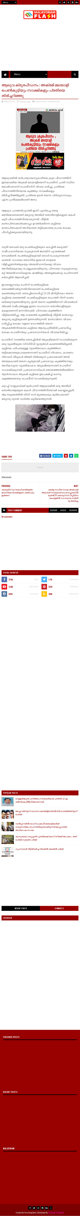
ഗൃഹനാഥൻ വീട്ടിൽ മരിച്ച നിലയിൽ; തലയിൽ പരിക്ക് (39, 848)
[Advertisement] (40, 623)
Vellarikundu (54, 101)
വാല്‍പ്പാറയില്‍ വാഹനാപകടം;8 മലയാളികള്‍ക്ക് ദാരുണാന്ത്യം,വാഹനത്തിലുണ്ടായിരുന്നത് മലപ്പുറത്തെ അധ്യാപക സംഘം (41, 827)
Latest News (41, 101)
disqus (63, 510)
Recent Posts (21, 908)
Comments (59, 908)
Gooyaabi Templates (56, 1212)
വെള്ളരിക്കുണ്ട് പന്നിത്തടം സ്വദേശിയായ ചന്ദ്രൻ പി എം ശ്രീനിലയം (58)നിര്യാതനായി (41, 800)
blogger (53, 510)
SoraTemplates (30, 1212)
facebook (73, 510)
